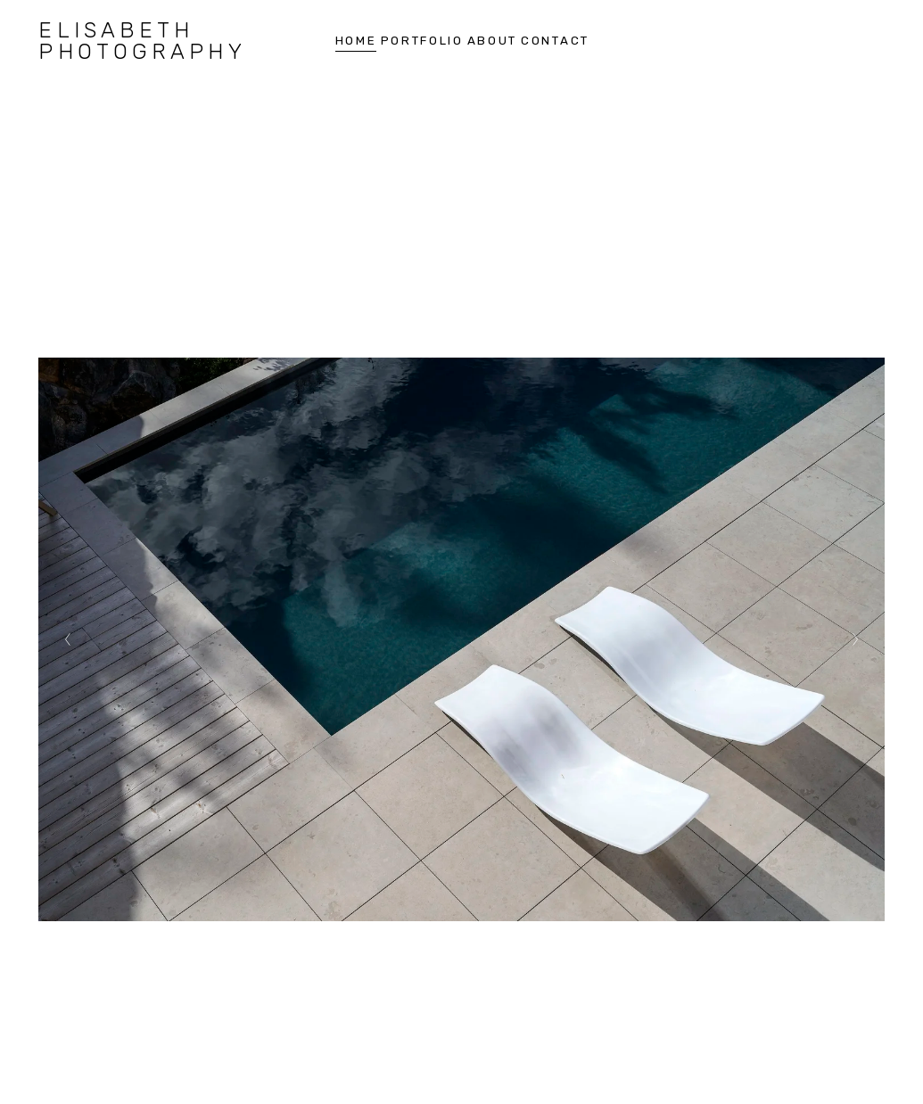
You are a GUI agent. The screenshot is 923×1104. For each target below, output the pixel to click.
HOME (356, 40)
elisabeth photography (141, 40)
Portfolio (422, 40)
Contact (555, 40)
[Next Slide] (855, 639)
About (492, 40)
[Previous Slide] (68, 639)
